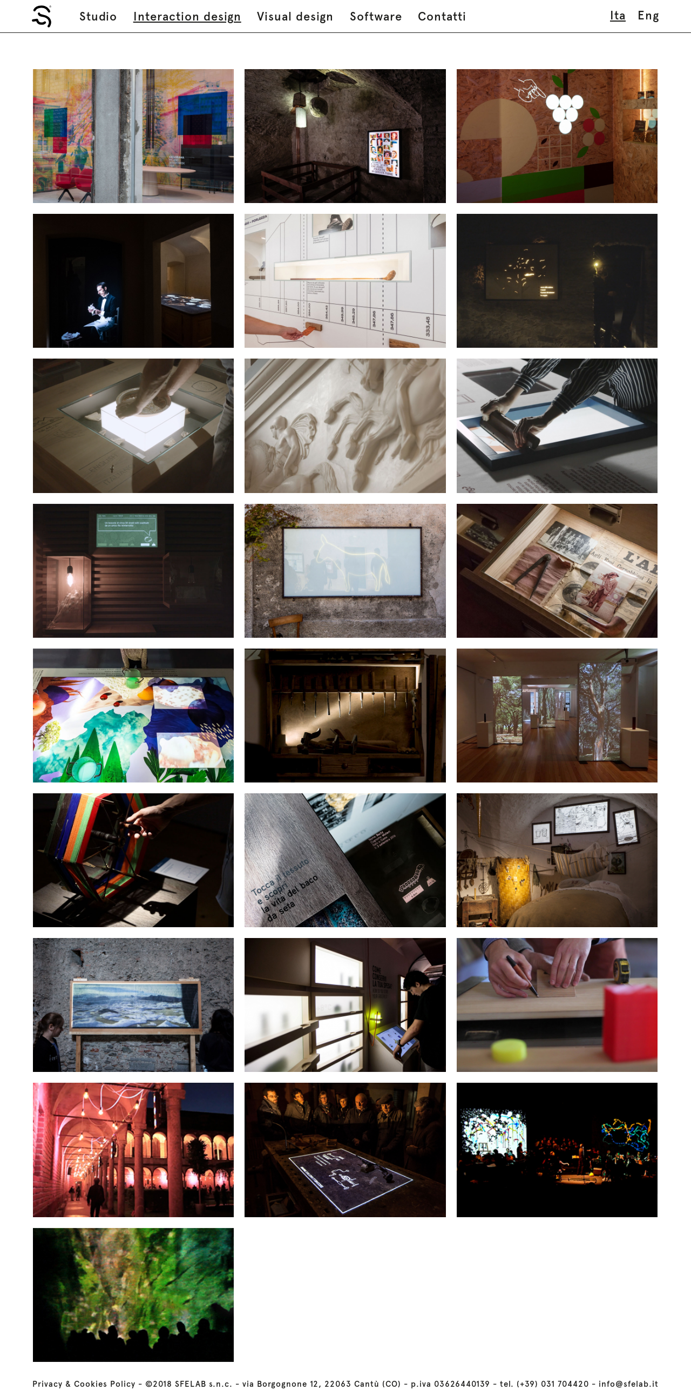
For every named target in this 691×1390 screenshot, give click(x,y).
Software (376, 16)
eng (648, 15)
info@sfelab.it (629, 1384)
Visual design (295, 16)
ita (618, 15)
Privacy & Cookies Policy (84, 1384)
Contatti (442, 16)
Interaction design (187, 16)
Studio (98, 16)
